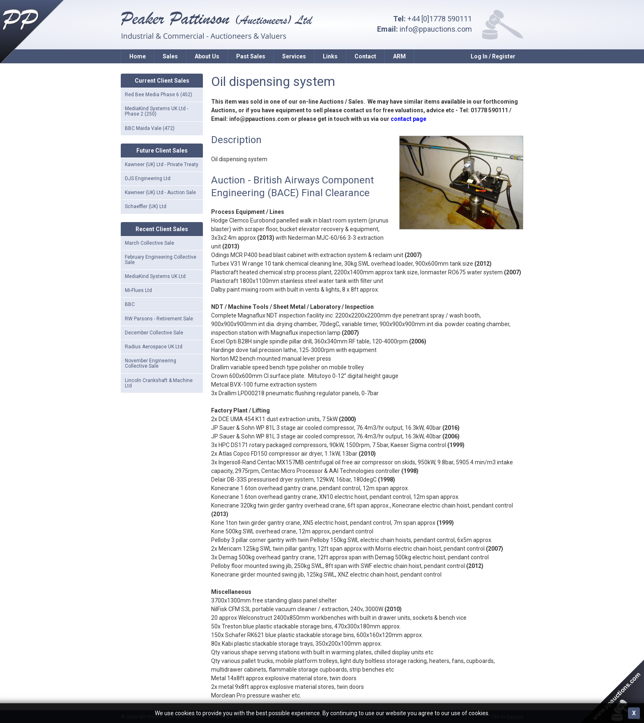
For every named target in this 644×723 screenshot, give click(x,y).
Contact (365, 56)
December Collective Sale (154, 333)
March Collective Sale (149, 243)
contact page (408, 119)
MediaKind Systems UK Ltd (155, 276)
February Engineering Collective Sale (160, 259)
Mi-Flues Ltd (138, 290)
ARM (399, 56)
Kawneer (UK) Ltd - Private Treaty (161, 164)
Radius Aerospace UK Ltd (153, 347)
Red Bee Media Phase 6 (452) (158, 94)
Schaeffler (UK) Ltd (145, 206)
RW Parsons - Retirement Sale (159, 319)
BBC (130, 304)
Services (294, 56)
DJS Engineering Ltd (147, 178)
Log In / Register (493, 56)
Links (330, 56)
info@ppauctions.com (436, 29)
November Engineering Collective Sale (150, 363)
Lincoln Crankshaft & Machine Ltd (159, 383)
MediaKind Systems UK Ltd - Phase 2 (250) (156, 111)
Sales (170, 56)
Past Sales (250, 56)
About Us (207, 56)
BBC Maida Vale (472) (150, 128)
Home (137, 56)
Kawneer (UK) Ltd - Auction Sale (160, 192)
